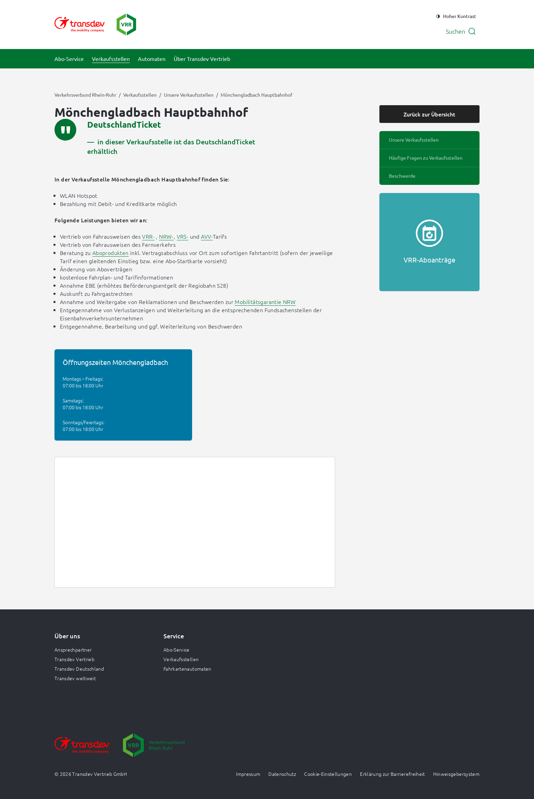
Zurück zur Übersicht (429, 114)
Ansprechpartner (73, 649)
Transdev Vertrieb (74, 659)
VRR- (148, 236)
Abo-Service (176, 649)
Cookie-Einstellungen (328, 773)
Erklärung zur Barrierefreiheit (392, 773)
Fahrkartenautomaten (187, 668)
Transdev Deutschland (79, 668)
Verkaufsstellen (140, 95)
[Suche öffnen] (461, 31)
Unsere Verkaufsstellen (189, 95)
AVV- (207, 236)
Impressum (248, 773)
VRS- (183, 236)
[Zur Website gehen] (81, 750)
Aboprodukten (110, 252)
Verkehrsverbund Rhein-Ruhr (85, 95)
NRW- (166, 236)
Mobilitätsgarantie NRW (265, 301)
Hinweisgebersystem (456, 773)
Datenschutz (282, 773)
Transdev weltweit (75, 678)
